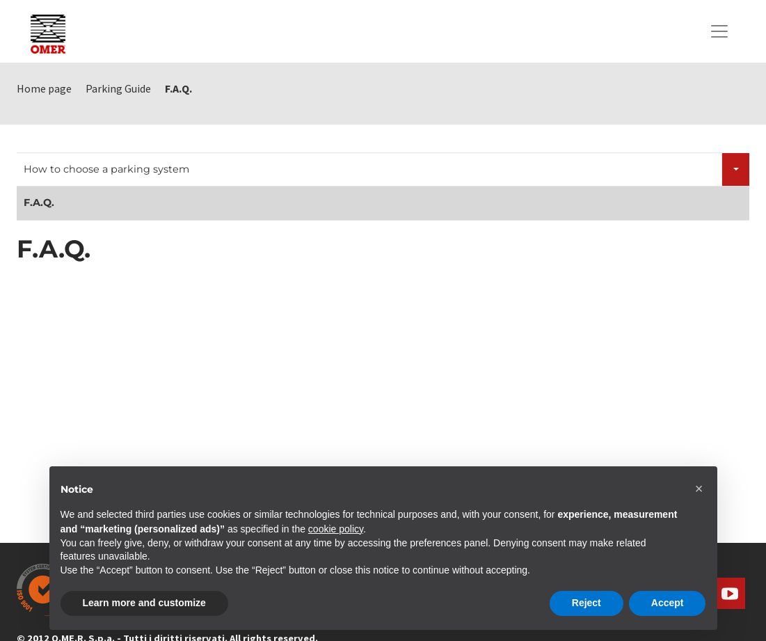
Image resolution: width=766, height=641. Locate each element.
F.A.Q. (39, 202)
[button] (699, 488)
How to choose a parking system (106, 169)
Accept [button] (667, 602)
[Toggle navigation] (719, 31)
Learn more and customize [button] (144, 602)
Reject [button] (586, 602)
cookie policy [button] (335, 529)
